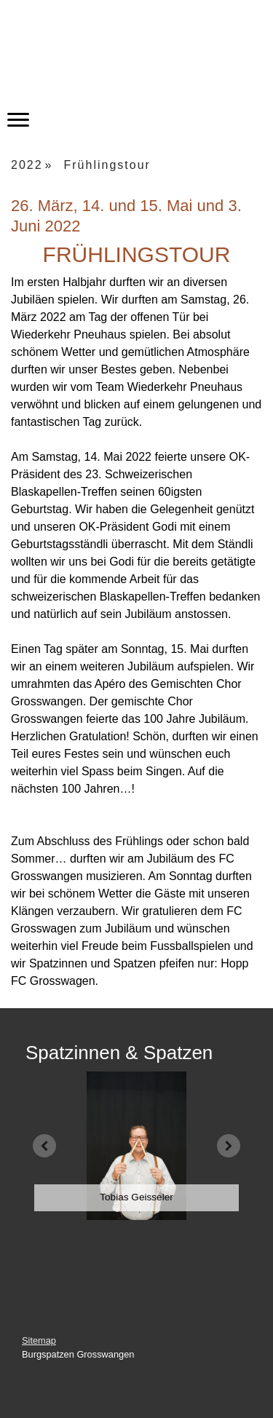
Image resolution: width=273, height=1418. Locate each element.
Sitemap (39, 1340)
